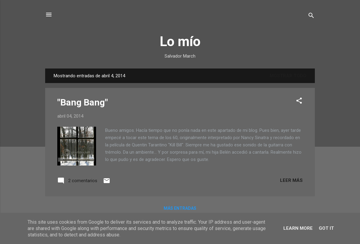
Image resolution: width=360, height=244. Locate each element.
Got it (326, 228)
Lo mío (180, 41)
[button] (299, 101)
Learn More (298, 228)
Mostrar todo (288, 76)
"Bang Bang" (82, 102)
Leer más (291, 180)
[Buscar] (311, 16)
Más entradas (180, 208)
